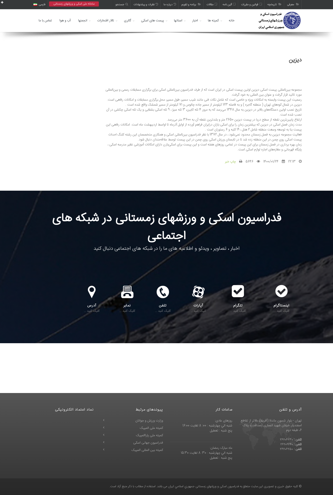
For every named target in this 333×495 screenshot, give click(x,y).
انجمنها (82, 20)
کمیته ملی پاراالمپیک (149, 435)
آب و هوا (65, 20)
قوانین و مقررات (251, 4)
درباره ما (170, 4)
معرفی (293, 4)
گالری (127, 20)
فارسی (39, 4)
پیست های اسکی (152, 20)
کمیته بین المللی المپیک (147, 450)
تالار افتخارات (105, 20)
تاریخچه (274, 4)
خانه (231, 20)
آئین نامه (229, 4)
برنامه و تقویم (191, 4)
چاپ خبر (230, 162)
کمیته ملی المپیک (151, 428)
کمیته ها (213, 20)
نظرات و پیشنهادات (145, 4)
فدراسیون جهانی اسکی (148, 443)
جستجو (121, 4)
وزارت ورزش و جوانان (149, 421)
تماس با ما (45, 20)
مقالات (211, 4)
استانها (178, 20)
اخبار (195, 20)
